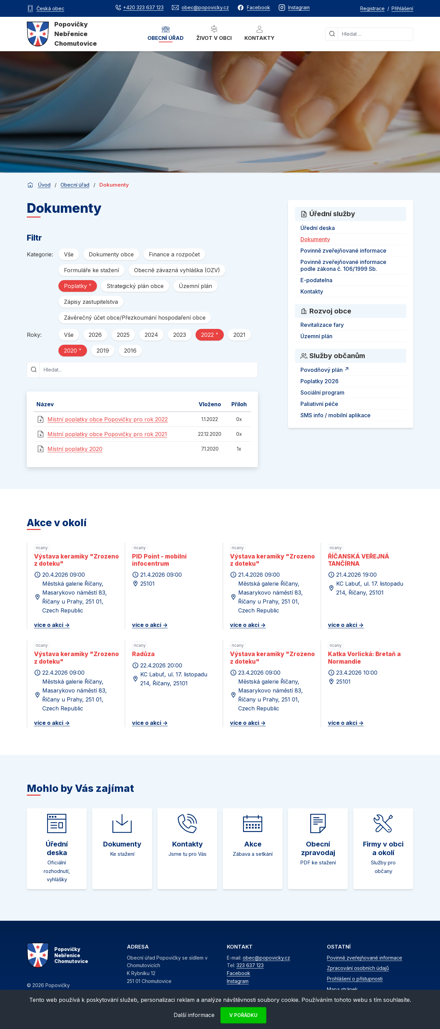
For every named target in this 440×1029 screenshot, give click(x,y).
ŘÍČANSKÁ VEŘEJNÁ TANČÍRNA (358, 560)
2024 (151, 334)
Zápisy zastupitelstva (91, 301)
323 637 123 (250, 965)
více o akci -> (52, 624)
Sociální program (322, 392)
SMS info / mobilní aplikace (335, 415)
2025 (123, 334)
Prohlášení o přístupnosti (355, 979)
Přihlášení (402, 8)
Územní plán (195, 286)
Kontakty (259, 33)
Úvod (44, 184)
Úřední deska (317, 227)
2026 (95, 334)
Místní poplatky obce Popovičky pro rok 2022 (107, 419)
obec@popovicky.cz (266, 958)
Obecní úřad (165, 33)
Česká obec (50, 8)
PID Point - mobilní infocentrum (159, 560)
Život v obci (214, 33)
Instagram (238, 981)
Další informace (194, 1014)
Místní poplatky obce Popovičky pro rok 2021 (107, 434)
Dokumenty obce (111, 254)
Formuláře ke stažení (91, 270)
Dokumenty (315, 239)
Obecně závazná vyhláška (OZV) (177, 270)
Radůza (143, 654)
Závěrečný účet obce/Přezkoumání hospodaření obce (135, 317)
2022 (209, 334)
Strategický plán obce (135, 286)
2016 (130, 350)
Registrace (372, 8)
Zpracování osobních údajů (358, 968)
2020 (72, 350)
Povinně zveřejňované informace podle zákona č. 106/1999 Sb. (343, 265)
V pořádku (243, 1015)
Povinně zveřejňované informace (343, 250)
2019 (103, 350)
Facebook (238, 973)
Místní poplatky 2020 (74, 448)
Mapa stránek (342, 989)
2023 (179, 334)
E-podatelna (316, 280)
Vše (69, 254)
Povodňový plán (325, 368)
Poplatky (77, 285)
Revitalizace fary (322, 324)
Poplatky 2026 (319, 381)
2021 (239, 334)
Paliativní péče (319, 403)
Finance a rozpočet (174, 254)
